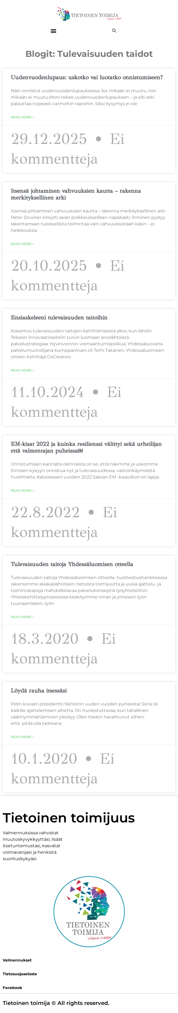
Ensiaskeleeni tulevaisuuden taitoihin (61, 317)
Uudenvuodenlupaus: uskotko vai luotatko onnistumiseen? (87, 77)
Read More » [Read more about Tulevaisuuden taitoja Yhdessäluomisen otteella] (22, 617)
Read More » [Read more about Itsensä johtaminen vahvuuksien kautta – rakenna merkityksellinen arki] (22, 244)
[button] (53, 30)
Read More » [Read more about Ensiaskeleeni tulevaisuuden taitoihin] (22, 370)
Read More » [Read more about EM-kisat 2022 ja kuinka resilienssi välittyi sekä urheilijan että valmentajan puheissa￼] (22, 490)
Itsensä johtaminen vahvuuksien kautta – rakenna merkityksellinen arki (76, 194)
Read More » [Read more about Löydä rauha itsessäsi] (22, 737)
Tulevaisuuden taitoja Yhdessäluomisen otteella (72, 564)
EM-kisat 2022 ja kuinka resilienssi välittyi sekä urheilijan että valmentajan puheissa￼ (86, 447)
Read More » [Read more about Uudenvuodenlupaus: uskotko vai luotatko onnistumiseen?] (22, 117)
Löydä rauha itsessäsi (39, 690)
